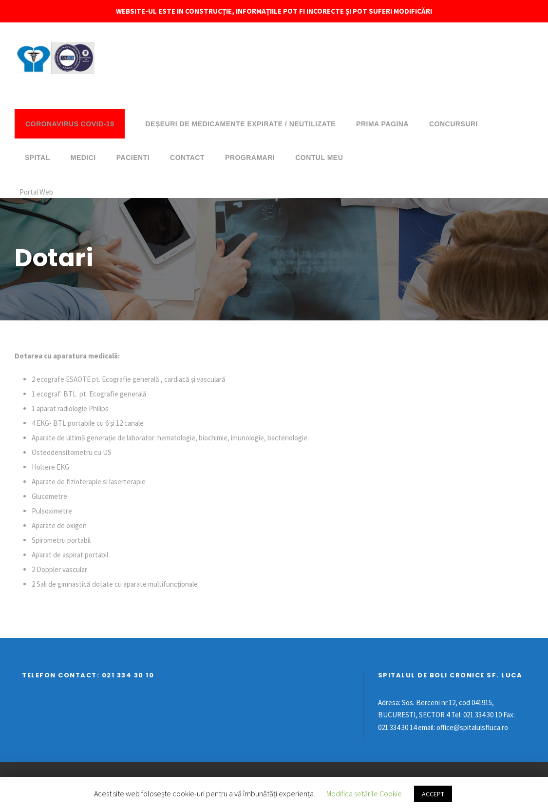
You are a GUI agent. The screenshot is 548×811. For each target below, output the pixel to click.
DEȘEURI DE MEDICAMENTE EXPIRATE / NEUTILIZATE (240, 124)
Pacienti (133, 157)
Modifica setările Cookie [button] (364, 793)
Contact (187, 157)
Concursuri (453, 124)
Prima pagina (382, 124)
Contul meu (319, 157)
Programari (250, 157)
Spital (37, 157)
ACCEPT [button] (433, 794)
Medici (83, 157)
